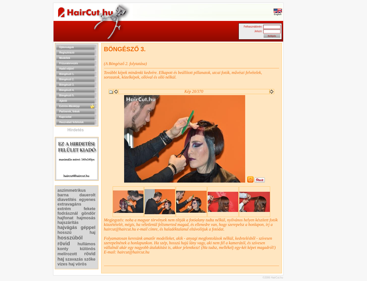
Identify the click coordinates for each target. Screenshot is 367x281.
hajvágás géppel (77, 227)
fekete (89, 209)
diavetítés (67, 199)
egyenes (87, 199)
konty (63, 249)
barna (63, 195)
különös (87, 249)
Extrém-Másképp (69, 106)
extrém (64, 209)
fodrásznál (68, 213)
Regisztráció (66, 52)
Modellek (64, 58)
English (277, 13)
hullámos (86, 244)
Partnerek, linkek (69, 111)
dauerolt (87, 195)
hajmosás (86, 218)
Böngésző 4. (66, 90)
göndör (88, 213)
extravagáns (69, 204)
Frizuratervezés (68, 63)
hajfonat (65, 218)
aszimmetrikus (72, 190)
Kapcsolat (65, 117)
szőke (89, 259)
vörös (81, 264)
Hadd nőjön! (66, 68)
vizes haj (66, 264)
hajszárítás (68, 222)
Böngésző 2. (66, 79)
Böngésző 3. (66, 84)
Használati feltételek (71, 122)
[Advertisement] (299, 119)
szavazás (74, 259)
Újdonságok (66, 47)
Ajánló (63, 100)
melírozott (67, 254)
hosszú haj (77, 232)
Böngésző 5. (66, 95)
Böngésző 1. (66, 74)
